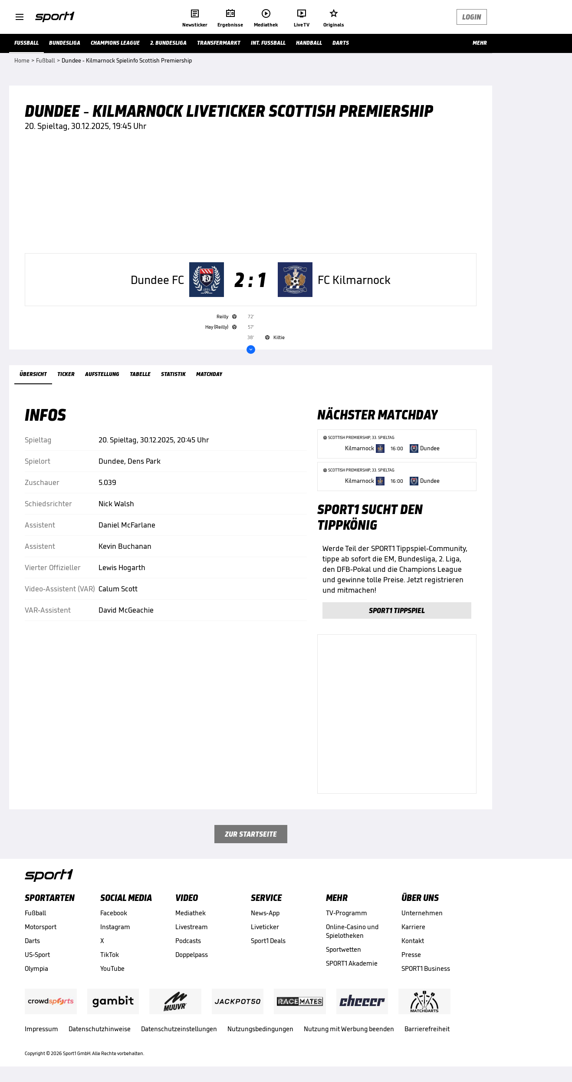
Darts (32, 941)
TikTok (109, 954)
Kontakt (412, 941)
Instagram (115, 927)
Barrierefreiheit (427, 1029)
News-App (265, 913)
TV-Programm (346, 913)
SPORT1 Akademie (352, 963)
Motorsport (40, 927)
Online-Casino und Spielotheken (352, 931)
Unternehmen (422, 913)
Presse (411, 954)
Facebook (113, 913)
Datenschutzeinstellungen (179, 1029)
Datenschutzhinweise (100, 1029)
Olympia (36, 968)
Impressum (41, 1029)
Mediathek (190, 913)
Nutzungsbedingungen (260, 1029)
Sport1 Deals (268, 941)
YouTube (112, 968)
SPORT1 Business (425, 968)
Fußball (35, 913)
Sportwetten (343, 949)
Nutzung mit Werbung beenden (349, 1029)
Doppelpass (191, 954)
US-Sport (37, 954)
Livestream (191, 927)
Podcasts (188, 941)
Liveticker (265, 927)
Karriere (413, 927)
